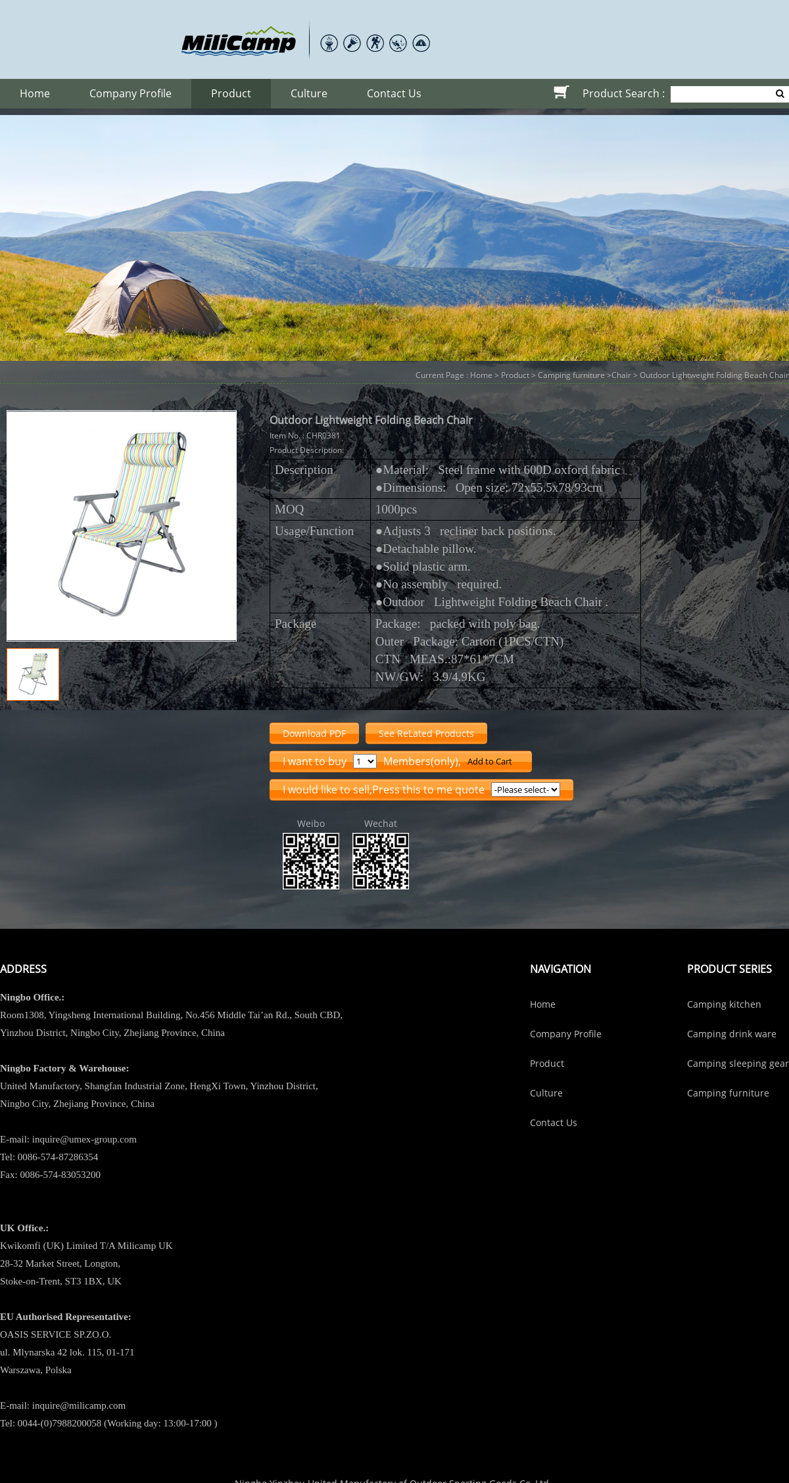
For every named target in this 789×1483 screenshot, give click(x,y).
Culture (309, 93)
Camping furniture (571, 375)
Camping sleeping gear (738, 1063)
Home (35, 93)
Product (231, 93)
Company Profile (130, 93)
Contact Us (394, 93)
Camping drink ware (732, 1033)
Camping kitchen (724, 1004)
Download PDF (314, 733)
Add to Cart (489, 761)
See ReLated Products (426, 733)
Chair (621, 375)
